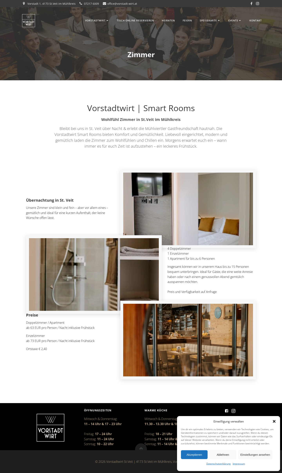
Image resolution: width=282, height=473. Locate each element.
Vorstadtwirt (96, 20)
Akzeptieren (194, 454)
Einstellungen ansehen (255, 454)
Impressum (239, 463)
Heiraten (167, 20)
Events (234, 20)
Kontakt (255, 20)
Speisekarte (209, 20)
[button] (274, 421)
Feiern (186, 20)
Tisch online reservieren (134, 20)
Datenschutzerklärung (218, 463)
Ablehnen (223, 454)
